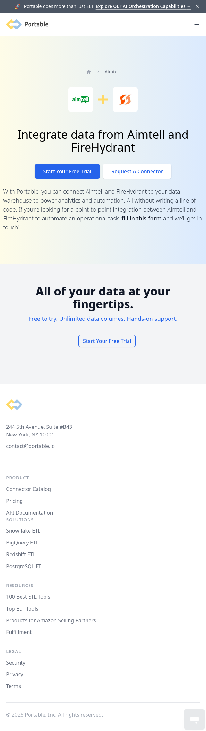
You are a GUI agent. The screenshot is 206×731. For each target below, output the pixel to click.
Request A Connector (137, 171)
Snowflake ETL (23, 530)
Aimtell (112, 72)
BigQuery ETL (22, 542)
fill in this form (141, 218)
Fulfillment (19, 631)
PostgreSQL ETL (25, 566)
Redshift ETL (21, 554)
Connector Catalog (28, 489)
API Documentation (29, 512)
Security (15, 662)
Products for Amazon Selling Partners (51, 620)
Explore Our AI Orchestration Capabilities (143, 6)
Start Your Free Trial (67, 171)
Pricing (14, 500)
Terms (13, 686)
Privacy (14, 674)
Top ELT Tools (22, 608)
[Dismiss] (197, 6)
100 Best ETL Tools (28, 596)
